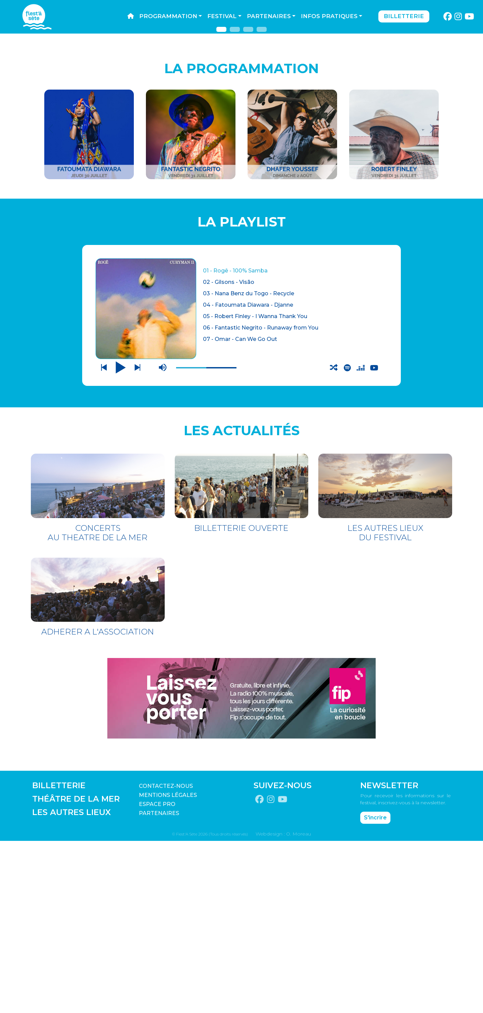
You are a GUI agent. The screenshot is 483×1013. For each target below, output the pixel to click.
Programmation (168, 16)
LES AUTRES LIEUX (71, 984)
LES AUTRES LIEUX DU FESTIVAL (385, 704)
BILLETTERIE (59, 957)
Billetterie (404, 16)
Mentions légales (168, 967)
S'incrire (375, 989)
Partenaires (269, 16)
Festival (221, 16)
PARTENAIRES (159, 985)
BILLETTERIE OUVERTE (241, 700)
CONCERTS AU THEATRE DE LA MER (98, 704)
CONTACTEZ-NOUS (166, 958)
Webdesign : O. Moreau (283, 1006)
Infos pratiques (329, 16)
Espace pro (157, 976)
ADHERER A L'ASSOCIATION (97, 804)
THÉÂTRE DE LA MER (76, 971)
